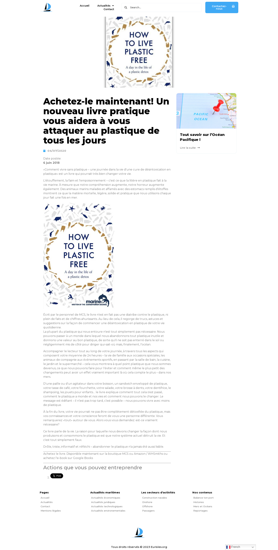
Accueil (84, 5)
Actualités (105, 5)
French (233, 547)
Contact (109, 9)
